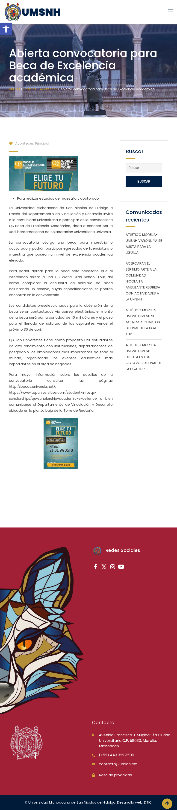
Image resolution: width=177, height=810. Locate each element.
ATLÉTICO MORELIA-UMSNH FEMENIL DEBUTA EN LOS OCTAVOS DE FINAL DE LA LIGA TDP (144, 356)
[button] (6, 29)
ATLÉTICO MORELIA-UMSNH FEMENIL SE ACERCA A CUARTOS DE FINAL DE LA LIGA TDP (143, 322)
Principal (42, 143)
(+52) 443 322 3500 (116, 755)
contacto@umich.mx (118, 764)
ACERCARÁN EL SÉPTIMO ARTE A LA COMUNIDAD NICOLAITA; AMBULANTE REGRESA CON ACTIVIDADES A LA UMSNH (143, 281)
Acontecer (24, 143)
